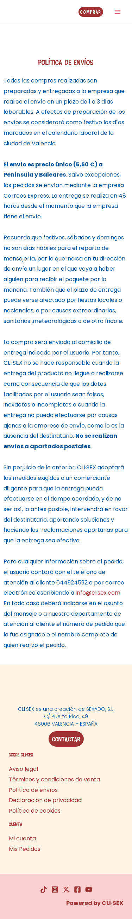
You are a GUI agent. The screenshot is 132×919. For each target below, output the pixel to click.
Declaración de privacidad (45, 800)
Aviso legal (23, 769)
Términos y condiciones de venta (54, 779)
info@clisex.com (98, 593)
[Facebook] (77, 889)
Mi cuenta (22, 838)
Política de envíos (33, 790)
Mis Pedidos (24, 849)
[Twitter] (66, 889)
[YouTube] (88, 889)
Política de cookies (35, 811)
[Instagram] (54, 889)
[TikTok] (43, 889)
